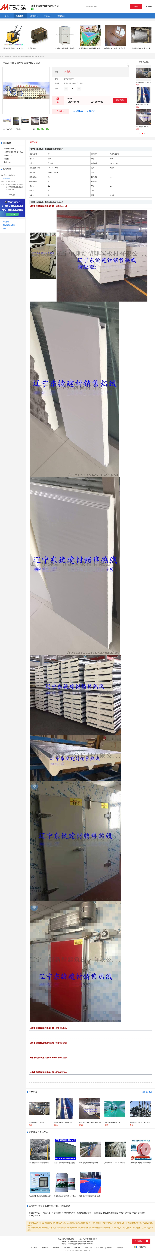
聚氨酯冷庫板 (34, 1213)
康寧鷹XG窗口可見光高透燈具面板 (116, 48)
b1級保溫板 (97, 1213)
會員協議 (88, 1248)
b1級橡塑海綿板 (68, 1213)
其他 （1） (7, 162)
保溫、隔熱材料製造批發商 (87, 1239)
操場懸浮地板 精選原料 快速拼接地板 (92, 48)
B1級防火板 (45, 1213)
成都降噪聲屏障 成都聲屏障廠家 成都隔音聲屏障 (71, 1163)
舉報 (18, 129)
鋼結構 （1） (8, 159)
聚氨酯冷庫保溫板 (110, 1213)
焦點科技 (80, 1250)
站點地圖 (67, 1248)
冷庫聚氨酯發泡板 (84, 1213)
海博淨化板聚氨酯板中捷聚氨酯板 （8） (18, 152)
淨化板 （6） (8, 155)
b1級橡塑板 (56, 1213)
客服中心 (56, 1248)
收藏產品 (7, 129)
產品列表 (8, 56)
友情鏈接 (120, 1248)
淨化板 (15, 56)
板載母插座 (32, 48)
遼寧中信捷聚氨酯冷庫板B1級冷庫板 (81, 1241)
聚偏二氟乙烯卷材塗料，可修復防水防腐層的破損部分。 (73, 1196)
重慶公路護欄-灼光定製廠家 (88, 1163)
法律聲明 (99, 1248)
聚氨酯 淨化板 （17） (11, 149)
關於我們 (34, 1248)
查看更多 (12, 195)
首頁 (1, 56)
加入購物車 (78, 111)
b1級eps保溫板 (34, 1216)
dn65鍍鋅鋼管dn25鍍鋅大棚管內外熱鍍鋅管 (43, 1163)
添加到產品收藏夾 (9, 225)
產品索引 (6, 222)
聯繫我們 (45, 1248)
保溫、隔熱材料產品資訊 (66, 1239)
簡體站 (109, 1248)
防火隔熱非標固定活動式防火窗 (40, 1196)
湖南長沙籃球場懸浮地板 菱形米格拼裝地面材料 (95, 1196)
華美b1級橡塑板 (138, 1213)
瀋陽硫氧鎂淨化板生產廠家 (145, 104)
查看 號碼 (120, 100)
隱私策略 (78, 1248)
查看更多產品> (147, 1092)
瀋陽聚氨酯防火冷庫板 (143, 82)
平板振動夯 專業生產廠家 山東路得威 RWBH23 (19, 48)
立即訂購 (91, 111)
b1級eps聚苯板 (125, 1213)
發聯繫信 (61, 111)
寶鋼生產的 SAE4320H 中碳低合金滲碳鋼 (118, 1163)
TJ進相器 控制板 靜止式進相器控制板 (66, 48)
